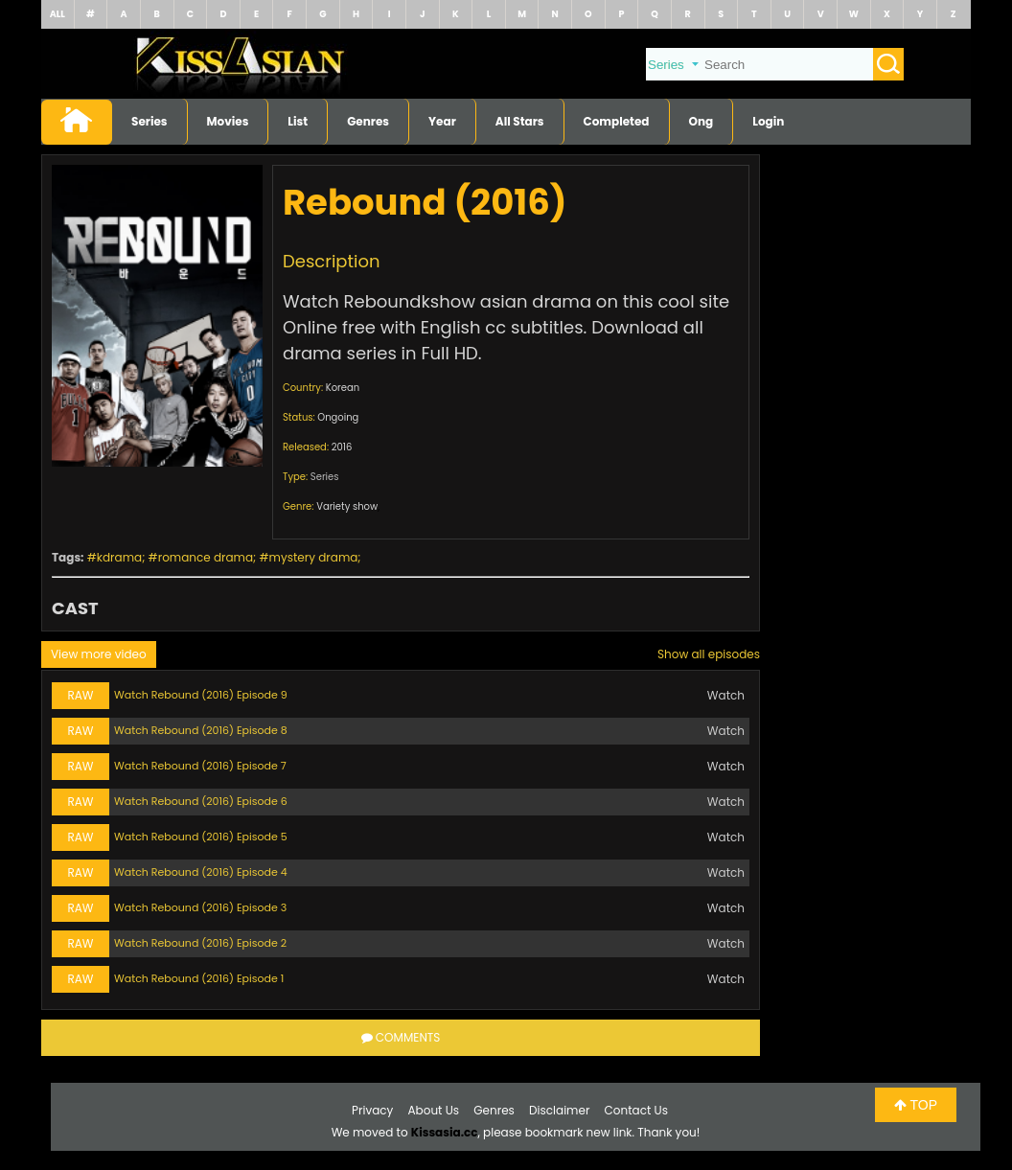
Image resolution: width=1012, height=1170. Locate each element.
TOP (915, 1105)
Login (768, 121)
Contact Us (636, 1110)
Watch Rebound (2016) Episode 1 (199, 978)
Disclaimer (559, 1110)
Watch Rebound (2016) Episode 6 (201, 801)
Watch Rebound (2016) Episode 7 (200, 765)
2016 (342, 447)
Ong (701, 121)
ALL (57, 14)
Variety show (347, 506)
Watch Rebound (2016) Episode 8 (201, 730)
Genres (368, 121)
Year (442, 121)
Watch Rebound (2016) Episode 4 (201, 872)
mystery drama (313, 557)
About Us (434, 1110)
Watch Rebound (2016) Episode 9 (201, 694)
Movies (228, 121)
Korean (342, 387)
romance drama (205, 557)
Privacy (372, 1110)
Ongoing (337, 417)
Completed (617, 121)
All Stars (519, 121)
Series (149, 121)
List (298, 121)
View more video (99, 654)
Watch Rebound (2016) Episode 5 (201, 836)
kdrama (119, 557)
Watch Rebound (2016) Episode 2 (200, 943)
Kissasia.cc (444, 1132)
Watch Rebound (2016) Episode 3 (200, 907)
